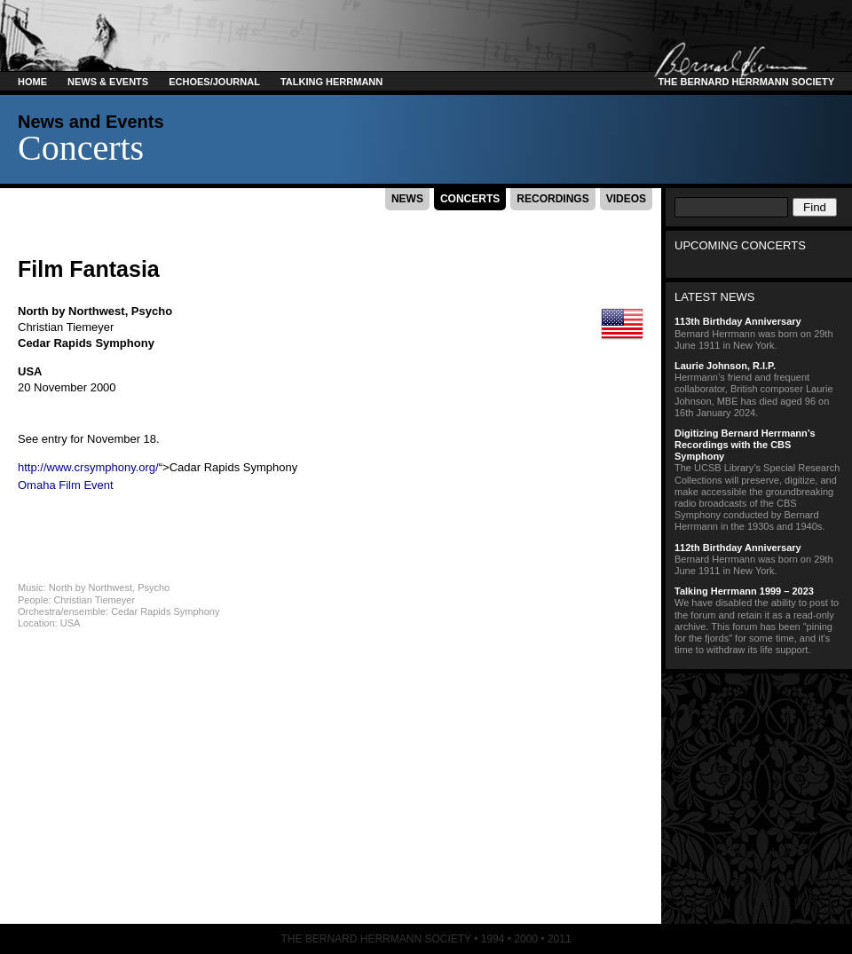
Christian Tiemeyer (66, 327)
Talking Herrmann (331, 81)
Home (32, 81)
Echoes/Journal (214, 81)
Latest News (714, 297)
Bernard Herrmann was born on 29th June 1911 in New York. (758, 333)
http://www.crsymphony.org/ (88, 467)
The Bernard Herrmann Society (743, 81)
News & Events (107, 81)
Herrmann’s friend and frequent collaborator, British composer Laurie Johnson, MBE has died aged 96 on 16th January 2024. (758, 389)
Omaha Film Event (66, 485)
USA (30, 371)
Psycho (151, 311)
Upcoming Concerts (740, 245)
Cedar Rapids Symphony (86, 343)
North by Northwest (71, 311)
